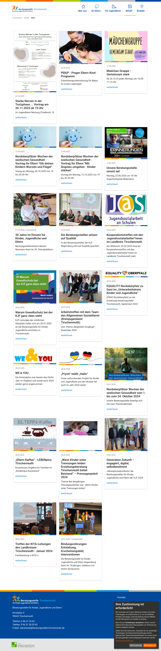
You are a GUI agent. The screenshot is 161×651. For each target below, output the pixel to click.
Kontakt (121, 597)
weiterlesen (21, 117)
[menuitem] (83, 9)
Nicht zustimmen (136, 645)
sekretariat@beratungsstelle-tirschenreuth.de (42, 628)
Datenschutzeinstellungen (125, 641)
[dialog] (136, 625)
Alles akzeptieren (150, 645)
